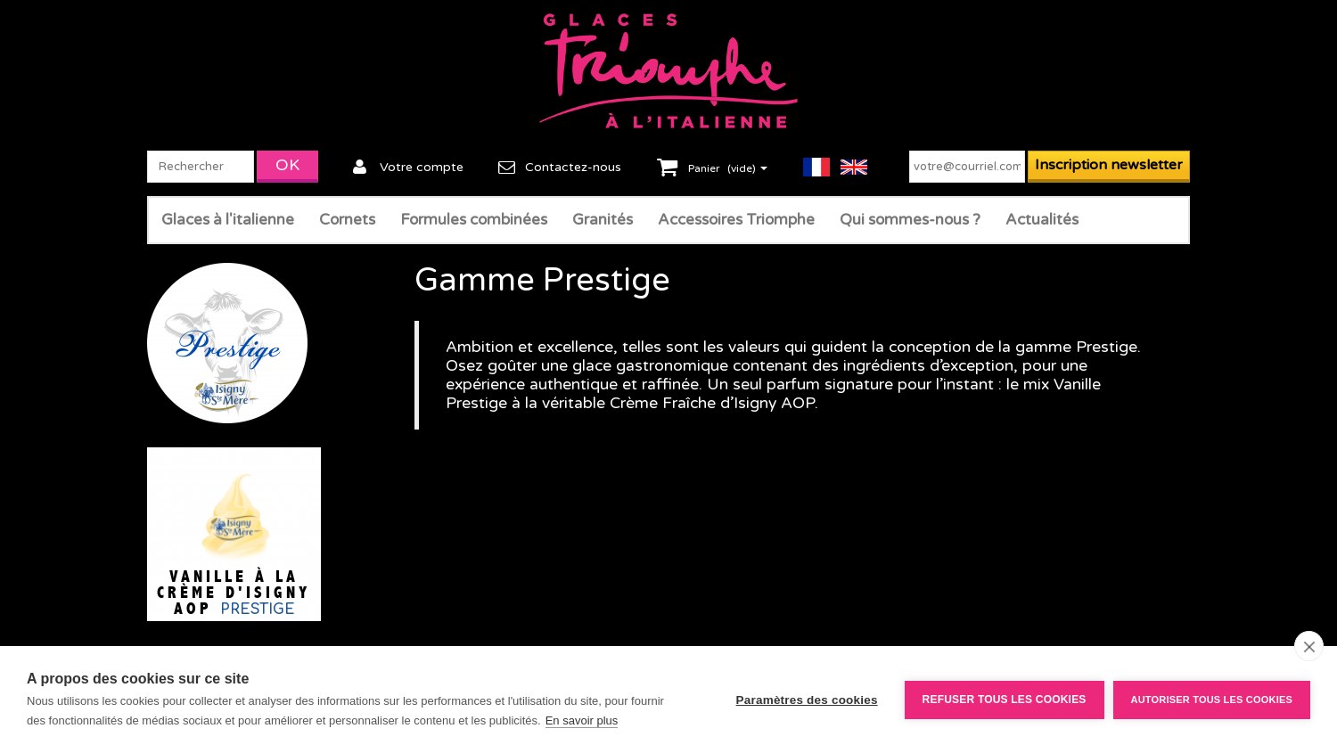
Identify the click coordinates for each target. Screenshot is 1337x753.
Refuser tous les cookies (1005, 699)
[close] (1309, 646)
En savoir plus (582, 720)
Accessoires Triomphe (736, 219)
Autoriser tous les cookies (1211, 699)
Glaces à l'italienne (227, 219)
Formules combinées (473, 219)
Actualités (1042, 219)
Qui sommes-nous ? (910, 219)
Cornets (347, 219)
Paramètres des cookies (807, 700)
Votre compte (421, 167)
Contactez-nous (573, 167)
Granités (602, 219)
